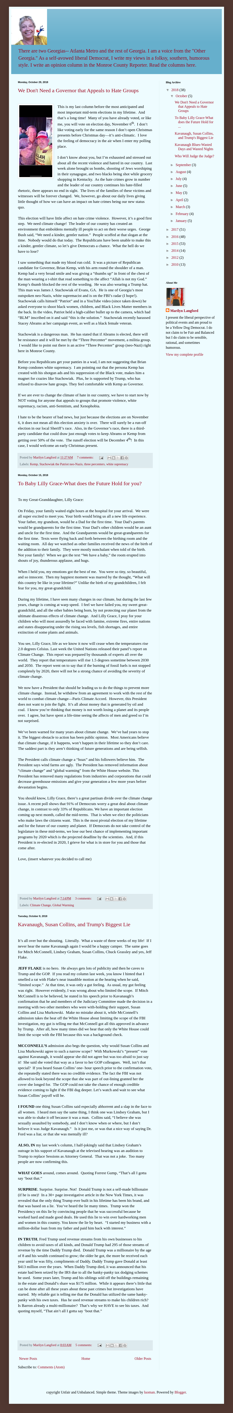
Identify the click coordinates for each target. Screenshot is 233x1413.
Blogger (180, 1392)
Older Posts (143, 1358)
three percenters (94, 464)
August (181, 172)
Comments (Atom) (51, 1367)
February (183, 214)
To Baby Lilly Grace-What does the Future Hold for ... (194, 122)
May (179, 193)
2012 (175, 257)
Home (86, 1358)
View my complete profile (184, 354)
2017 (175, 229)
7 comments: (86, 457)
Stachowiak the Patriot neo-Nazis (60, 464)
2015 (175, 244)
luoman (149, 1392)
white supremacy (117, 464)
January (182, 221)
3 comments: (84, 898)
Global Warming (63, 905)
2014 (175, 250)
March (181, 207)
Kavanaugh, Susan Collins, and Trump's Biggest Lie (74, 924)
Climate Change (40, 905)
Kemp (34, 464)
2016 (175, 237)
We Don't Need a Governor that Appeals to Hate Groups (78, 90)
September (184, 165)
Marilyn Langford (184, 311)
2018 (175, 90)
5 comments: (84, 1345)
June (179, 186)
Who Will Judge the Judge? (194, 156)
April (180, 200)
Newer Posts (28, 1358)
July (179, 179)
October (182, 96)
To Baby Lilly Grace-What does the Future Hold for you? (80, 483)
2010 (175, 264)
